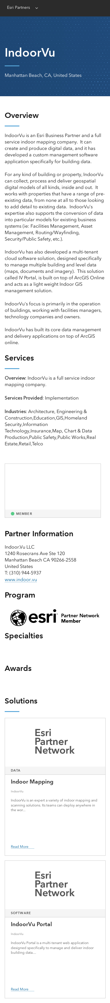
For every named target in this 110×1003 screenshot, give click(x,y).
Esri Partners (18, 7)
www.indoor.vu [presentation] (21, 579)
